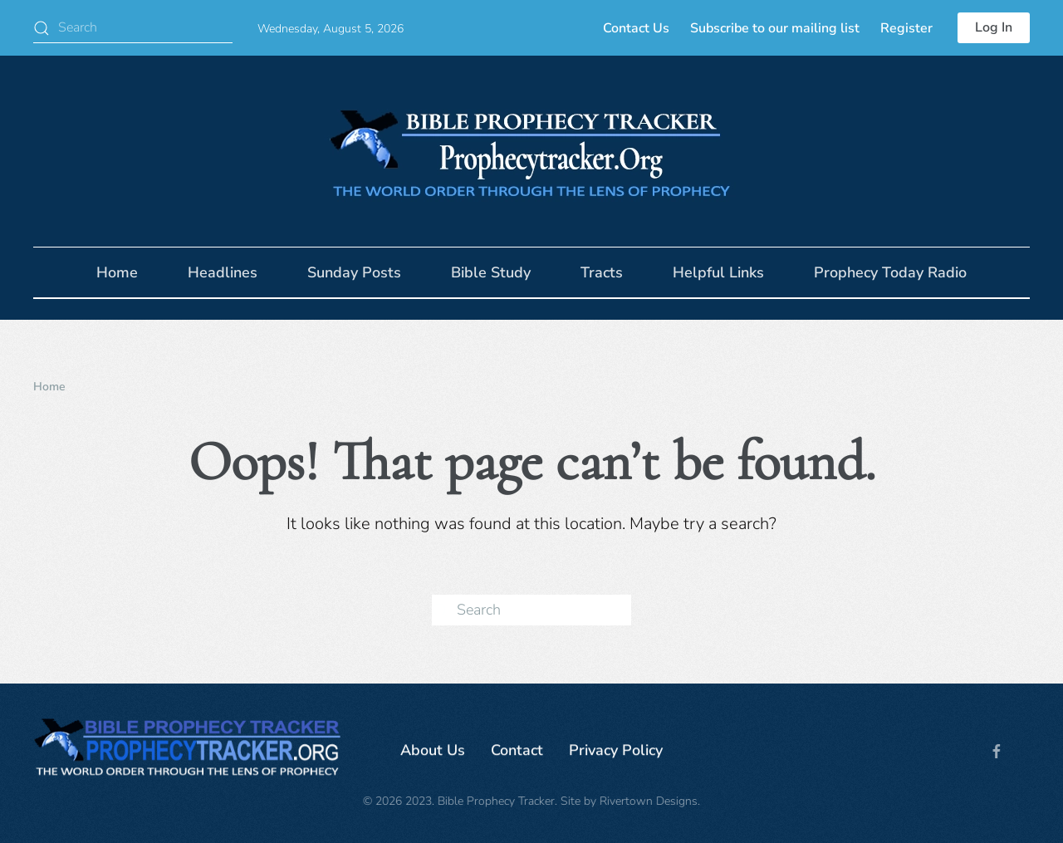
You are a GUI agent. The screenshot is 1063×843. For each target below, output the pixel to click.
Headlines (222, 272)
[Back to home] (531, 151)
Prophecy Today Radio (890, 272)
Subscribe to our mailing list (775, 28)
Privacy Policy (616, 752)
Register (906, 28)
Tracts (601, 272)
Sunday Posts (354, 272)
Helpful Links (718, 272)
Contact (517, 752)
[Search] (133, 27)
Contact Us (636, 28)
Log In (993, 27)
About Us (432, 752)
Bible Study (491, 272)
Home (117, 272)
